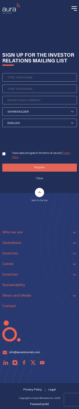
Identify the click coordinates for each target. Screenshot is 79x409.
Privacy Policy (32, 389)
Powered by (39, 404)
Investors (10, 254)
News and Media (16, 296)
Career (8, 264)
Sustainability (13, 285)
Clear (39, 178)
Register (39, 167)
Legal (52, 389)
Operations (11, 243)
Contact (9, 306)
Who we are (12, 232)
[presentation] (34, 139)
